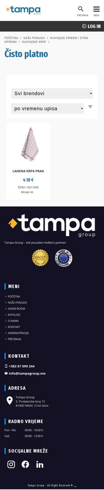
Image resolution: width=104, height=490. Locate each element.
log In (91, 26)
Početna (11, 38)
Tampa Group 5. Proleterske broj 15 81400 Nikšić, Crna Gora (26, 401)
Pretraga (13, 339)
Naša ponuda (34, 38)
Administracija (17, 333)
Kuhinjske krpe (34, 42)
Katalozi (12, 315)
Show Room (15, 309)
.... (75, 485)
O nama (12, 321)
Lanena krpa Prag (28, 171)
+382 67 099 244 (20, 366)
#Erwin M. (27, 192)
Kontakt (12, 327)
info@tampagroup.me (25, 373)
